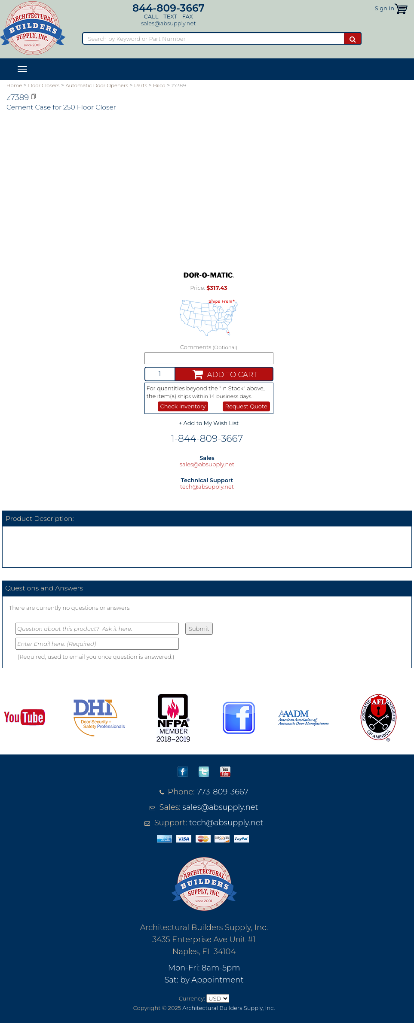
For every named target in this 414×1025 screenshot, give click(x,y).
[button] (401, 8)
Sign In (384, 8)
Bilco (159, 85)
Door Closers (43, 85)
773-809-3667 (222, 792)
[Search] (213, 38)
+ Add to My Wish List (209, 423)
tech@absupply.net (207, 486)
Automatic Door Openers (96, 85)
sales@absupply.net (168, 23)
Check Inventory (183, 406)
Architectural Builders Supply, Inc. (228, 1007)
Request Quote (246, 406)
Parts (140, 85)
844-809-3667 (168, 8)
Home (14, 85)
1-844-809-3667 (207, 438)
